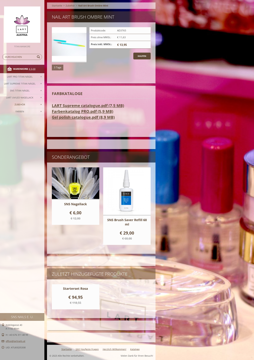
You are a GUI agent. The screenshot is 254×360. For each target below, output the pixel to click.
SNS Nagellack (75, 204)
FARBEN (20, 111)
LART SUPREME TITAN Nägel (19, 83)
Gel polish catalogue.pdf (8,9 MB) (83, 117)
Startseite (57, 5)
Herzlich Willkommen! (114, 349)
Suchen (39, 57)
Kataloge (135, 349)
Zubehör (20, 104)
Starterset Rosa (75, 288)
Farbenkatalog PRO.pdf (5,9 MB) (82, 111)
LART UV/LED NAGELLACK (19, 97)
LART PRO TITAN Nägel (20, 76)
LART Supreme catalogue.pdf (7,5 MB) (88, 105)
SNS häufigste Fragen (87, 349)
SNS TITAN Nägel (19, 90)
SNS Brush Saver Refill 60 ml (127, 222)
